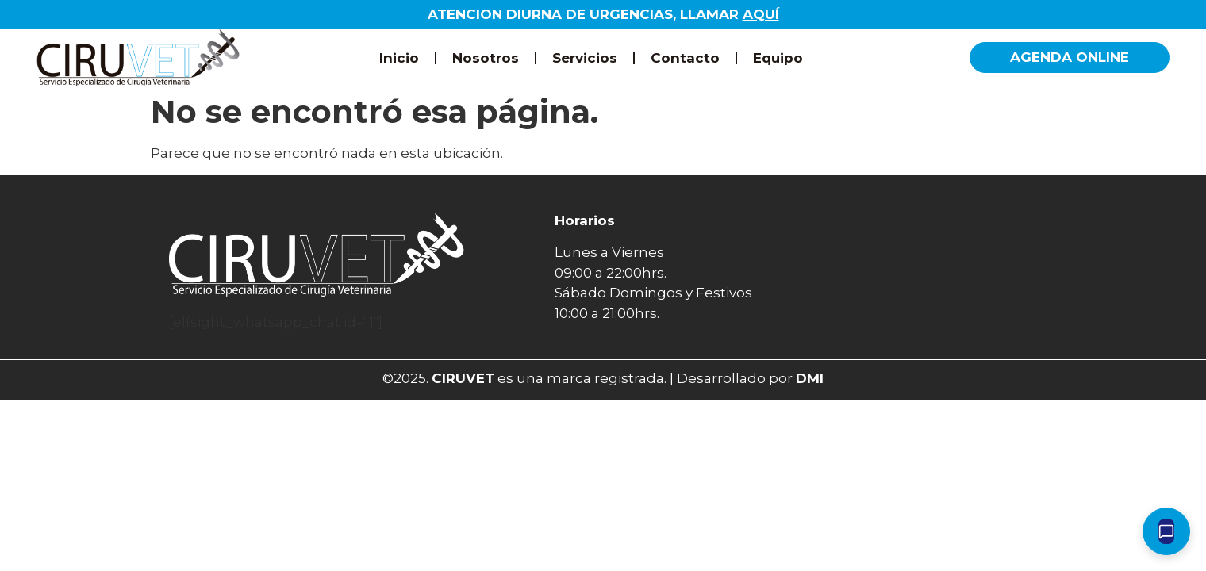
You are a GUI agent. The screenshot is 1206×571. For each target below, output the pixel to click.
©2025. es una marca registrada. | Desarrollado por (603, 378)
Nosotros (485, 58)
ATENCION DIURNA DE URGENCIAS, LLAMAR (603, 14)
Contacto (685, 58)
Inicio (399, 58)
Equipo (778, 58)
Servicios (584, 58)
